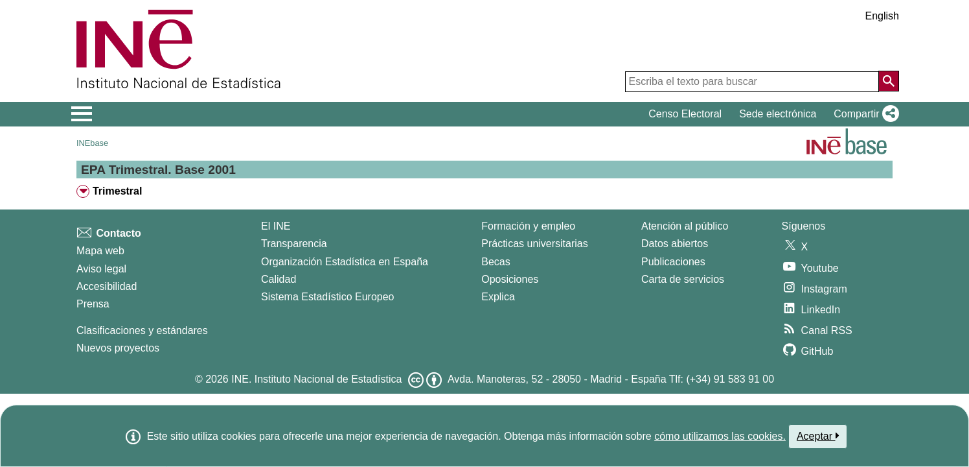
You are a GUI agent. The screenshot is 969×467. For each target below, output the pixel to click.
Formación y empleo (528, 226)
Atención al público (684, 226)
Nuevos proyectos (117, 347)
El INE (275, 226)
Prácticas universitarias (534, 243)
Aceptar (818, 436)
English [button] (882, 15)
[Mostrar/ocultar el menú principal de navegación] (82, 114)
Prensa (92, 303)
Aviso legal (101, 268)
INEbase (92, 143)
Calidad (278, 279)
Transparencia (294, 243)
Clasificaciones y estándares (142, 330)
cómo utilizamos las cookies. (720, 436)
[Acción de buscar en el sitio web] (888, 81)
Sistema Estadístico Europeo (327, 296)
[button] (863, 114)
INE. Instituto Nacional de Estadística (316, 379)
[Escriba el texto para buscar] (752, 81)
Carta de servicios (682, 279)
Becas (495, 261)
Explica (498, 296)
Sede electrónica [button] (777, 113)
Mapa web (100, 250)
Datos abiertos (674, 243)
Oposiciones (509, 279)
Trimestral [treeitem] (117, 191)
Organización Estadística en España (344, 261)
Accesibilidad (106, 286)
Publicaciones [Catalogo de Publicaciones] (673, 261)
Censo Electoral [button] (685, 113)
